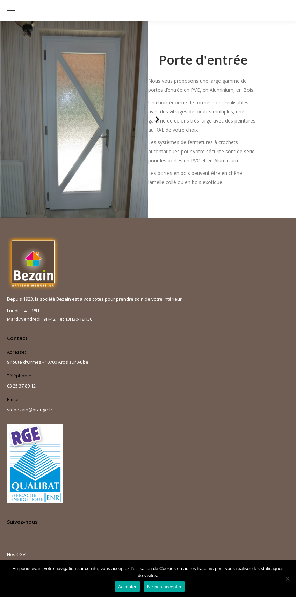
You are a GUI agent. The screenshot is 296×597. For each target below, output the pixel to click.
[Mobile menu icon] (11, 10)
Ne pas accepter (164, 586)
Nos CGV (16, 554)
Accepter (127, 586)
